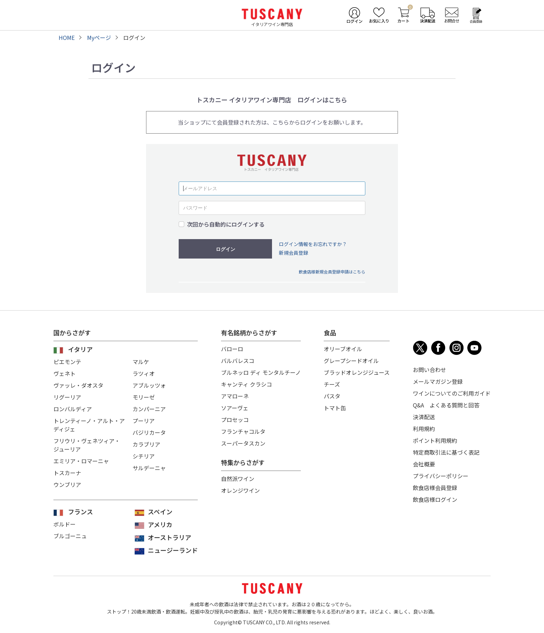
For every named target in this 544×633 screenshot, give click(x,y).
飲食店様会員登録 (435, 487)
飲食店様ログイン (435, 499)
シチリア (144, 456)
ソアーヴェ (234, 408)
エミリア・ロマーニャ (81, 461)
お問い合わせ (429, 369)
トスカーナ (67, 473)
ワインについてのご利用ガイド (452, 393)
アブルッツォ (149, 385)
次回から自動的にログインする (226, 224)
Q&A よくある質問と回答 (446, 405)
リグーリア (67, 397)
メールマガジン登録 (438, 381)
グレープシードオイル (351, 360)
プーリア (144, 420)
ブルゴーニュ (70, 536)
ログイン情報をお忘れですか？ (313, 243)
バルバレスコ (237, 360)
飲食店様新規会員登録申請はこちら (332, 272)
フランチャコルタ (243, 431)
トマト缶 (335, 408)
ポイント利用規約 (435, 440)
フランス (80, 511)
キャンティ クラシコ (246, 384)
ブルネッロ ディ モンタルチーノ (261, 372)
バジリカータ (149, 432)
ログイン (225, 249)
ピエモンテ (67, 361)
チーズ (332, 384)
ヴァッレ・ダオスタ (78, 385)
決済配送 (424, 417)
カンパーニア (149, 409)
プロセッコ (235, 419)
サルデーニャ (149, 468)
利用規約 (424, 428)
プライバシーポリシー (440, 476)
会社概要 (424, 464)
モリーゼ (144, 397)
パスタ (332, 396)
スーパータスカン (243, 443)
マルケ (141, 361)
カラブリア (146, 444)
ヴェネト (64, 373)
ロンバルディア (72, 409)
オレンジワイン (240, 490)
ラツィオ (144, 373)
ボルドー (64, 524)
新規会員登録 (293, 252)
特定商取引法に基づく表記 (446, 452)
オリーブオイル (343, 349)
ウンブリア (67, 484)
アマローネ (235, 396)
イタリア (80, 349)
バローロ (232, 349)
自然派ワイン (237, 478)
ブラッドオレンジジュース (357, 372)
